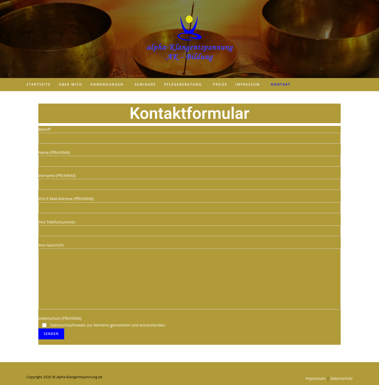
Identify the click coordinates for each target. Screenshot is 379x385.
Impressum (316, 378)
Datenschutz (342, 378)
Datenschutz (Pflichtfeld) (102, 326)
